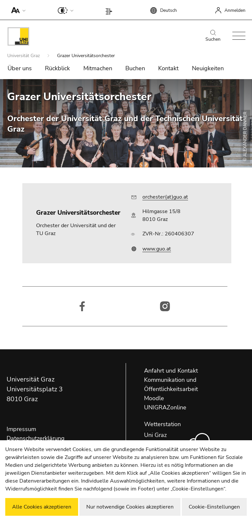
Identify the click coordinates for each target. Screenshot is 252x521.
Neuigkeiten (208, 68)
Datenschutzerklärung (36, 438)
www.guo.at (156, 248)
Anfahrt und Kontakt (171, 371)
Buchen (135, 68)
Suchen (212, 36)
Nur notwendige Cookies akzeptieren (130, 506)
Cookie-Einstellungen (214, 506)
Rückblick (57, 68)
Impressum (21, 429)
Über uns (20, 68)
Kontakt (168, 68)
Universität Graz (24, 56)
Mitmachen (97, 68)
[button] (17, 10)
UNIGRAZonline (165, 407)
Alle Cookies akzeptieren (41, 506)
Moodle (154, 398)
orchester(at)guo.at (165, 197)
